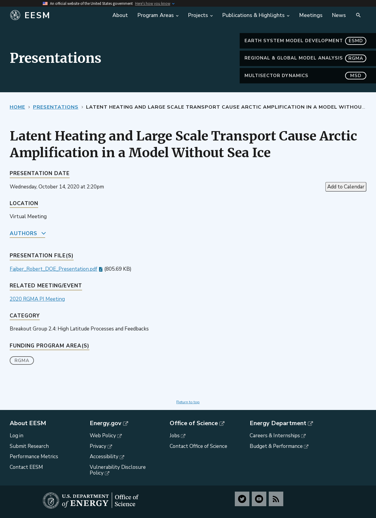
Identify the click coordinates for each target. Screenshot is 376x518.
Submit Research (29, 446)
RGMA (22, 360)
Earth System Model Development (305, 41)
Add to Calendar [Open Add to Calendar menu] (345, 186)
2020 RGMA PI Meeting (37, 299)
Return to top (188, 402)
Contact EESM (26, 467)
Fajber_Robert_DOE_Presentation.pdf (53, 269)
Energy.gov (105, 423)
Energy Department (278, 423)
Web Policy (103, 435)
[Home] (54, 15)
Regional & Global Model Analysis (305, 58)
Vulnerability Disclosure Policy (118, 470)
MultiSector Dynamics (305, 76)
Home (17, 107)
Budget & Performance (276, 446)
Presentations (55, 107)
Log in (16, 435)
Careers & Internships (275, 435)
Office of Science (194, 423)
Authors (23, 233)
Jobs (175, 435)
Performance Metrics (34, 456)
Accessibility (104, 456)
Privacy (98, 446)
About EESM (28, 423)
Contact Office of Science (198, 446)
